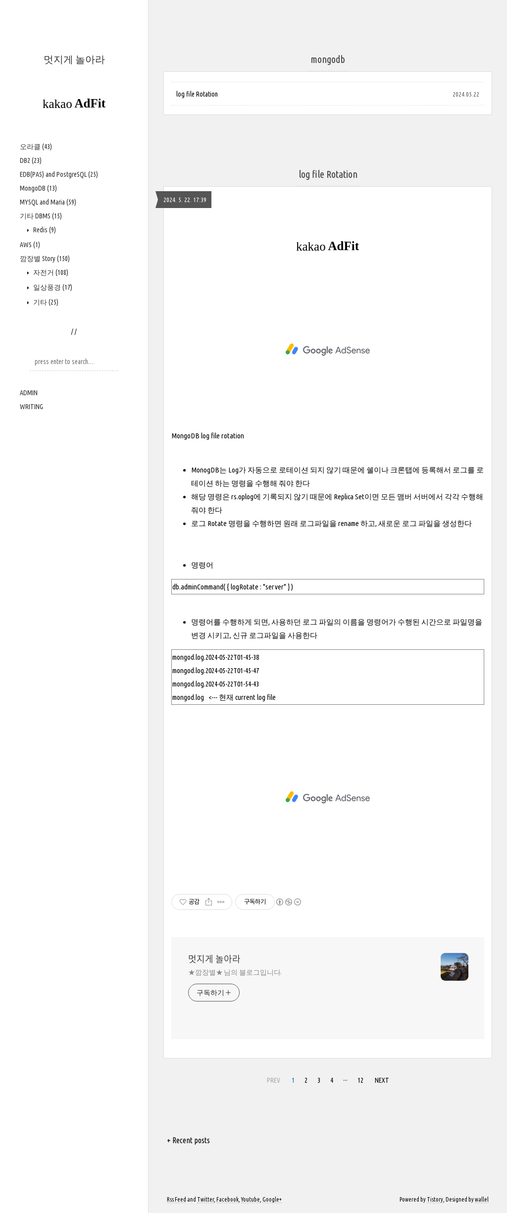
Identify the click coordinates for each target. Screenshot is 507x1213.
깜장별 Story (45, 259)
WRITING (31, 407)
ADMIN (29, 393)
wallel (482, 1199)
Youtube (250, 1199)
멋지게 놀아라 (74, 59)
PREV (273, 1080)
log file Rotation (197, 94)
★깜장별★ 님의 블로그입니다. (235, 972)
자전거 (50, 272)
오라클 (36, 147)
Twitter (205, 1199)
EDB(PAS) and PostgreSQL (59, 174)
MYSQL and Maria (48, 202)
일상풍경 (52, 287)
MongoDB (38, 188)
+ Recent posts (188, 1140)
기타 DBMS (41, 216)
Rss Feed (176, 1199)
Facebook (227, 1199)
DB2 (31, 160)
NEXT (382, 1080)
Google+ (272, 1199)
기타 (45, 302)
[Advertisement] (327, 349)
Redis (44, 230)
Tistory (435, 1199)
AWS (30, 245)
